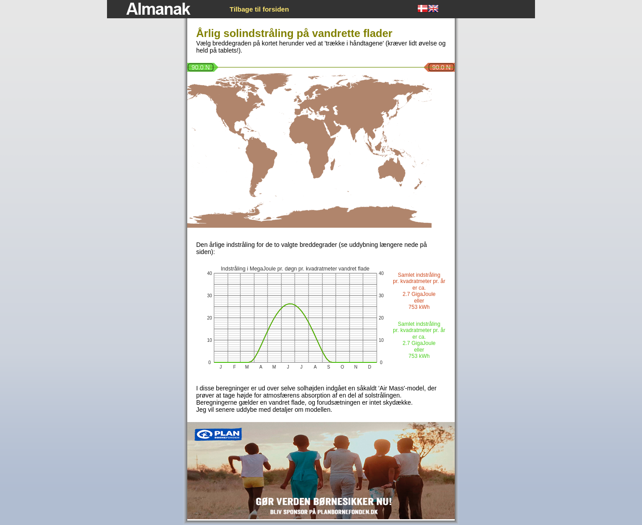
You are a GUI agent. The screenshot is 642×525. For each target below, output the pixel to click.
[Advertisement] (142, 161)
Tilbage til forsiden (259, 9)
